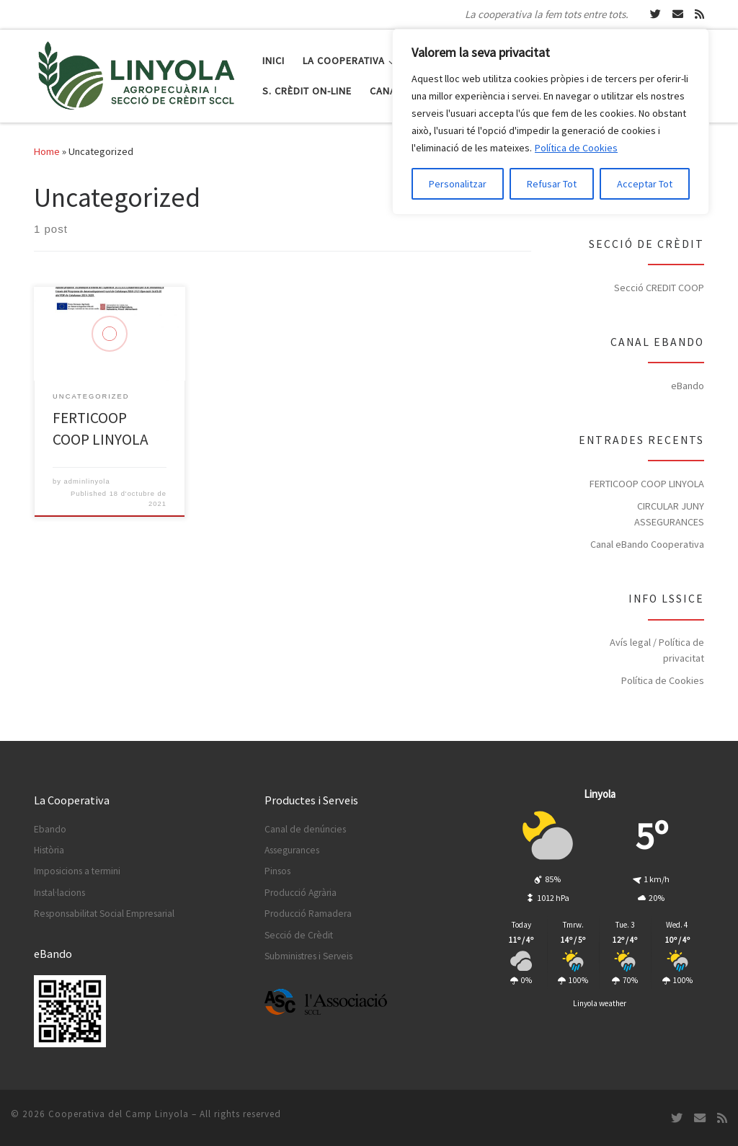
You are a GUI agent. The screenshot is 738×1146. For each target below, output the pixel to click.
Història (49, 850)
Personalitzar (457, 183)
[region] (550, 122)
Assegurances (291, 850)
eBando (687, 385)
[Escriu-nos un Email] (677, 14)
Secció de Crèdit (298, 935)
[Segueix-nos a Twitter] (655, 14)
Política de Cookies (576, 147)
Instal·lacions (59, 893)
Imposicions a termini (77, 871)
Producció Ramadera (308, 913)
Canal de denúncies (305, 829)
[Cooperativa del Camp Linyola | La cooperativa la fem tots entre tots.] (137, 73)
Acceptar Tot (644, 183)
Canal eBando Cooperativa (647, 544)
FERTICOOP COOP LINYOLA (647, 483)
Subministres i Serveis (308, 956)
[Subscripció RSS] (699, 14)
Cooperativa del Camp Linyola (118, 1114)
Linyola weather (599, 1003)
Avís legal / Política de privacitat (657, 650)
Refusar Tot (552, 183)
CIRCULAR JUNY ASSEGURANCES (669, 513)
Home (47, 151)
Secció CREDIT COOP (659, 287)
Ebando (50, 829)
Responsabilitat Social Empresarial (104, 913)
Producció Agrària (300, 893)
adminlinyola (87, 481)
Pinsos (277, 871)
